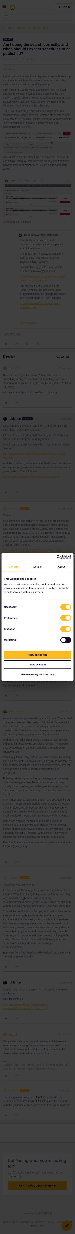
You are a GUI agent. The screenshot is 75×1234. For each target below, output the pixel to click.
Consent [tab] (13, 566)
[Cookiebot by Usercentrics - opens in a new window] (54, 557)
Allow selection (37, 664)
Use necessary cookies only (37, 674)
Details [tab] (37, 566)
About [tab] (61, 566)
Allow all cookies (37, 654)
